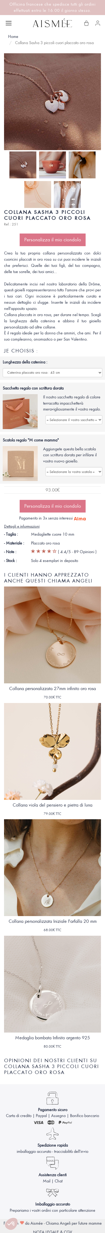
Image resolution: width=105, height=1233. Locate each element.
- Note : (10, 551)
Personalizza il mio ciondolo (52, 240)
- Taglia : (11, 534)
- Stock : (10, 560)
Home (13, 36)
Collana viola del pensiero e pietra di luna (52, 805)
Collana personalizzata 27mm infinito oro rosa (52, 688)
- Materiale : (14, 543)
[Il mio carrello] (86, 23)
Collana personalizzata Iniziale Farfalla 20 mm (53, 921)
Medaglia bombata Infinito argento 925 (52, 1038)
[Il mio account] (97, 23)
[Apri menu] (8, 23)
